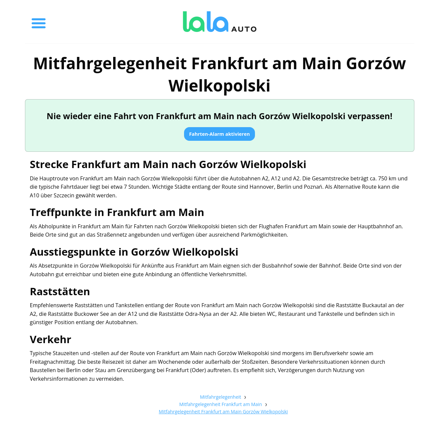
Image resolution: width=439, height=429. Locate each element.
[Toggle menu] (38, 21)
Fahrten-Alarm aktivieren (219, 134)
